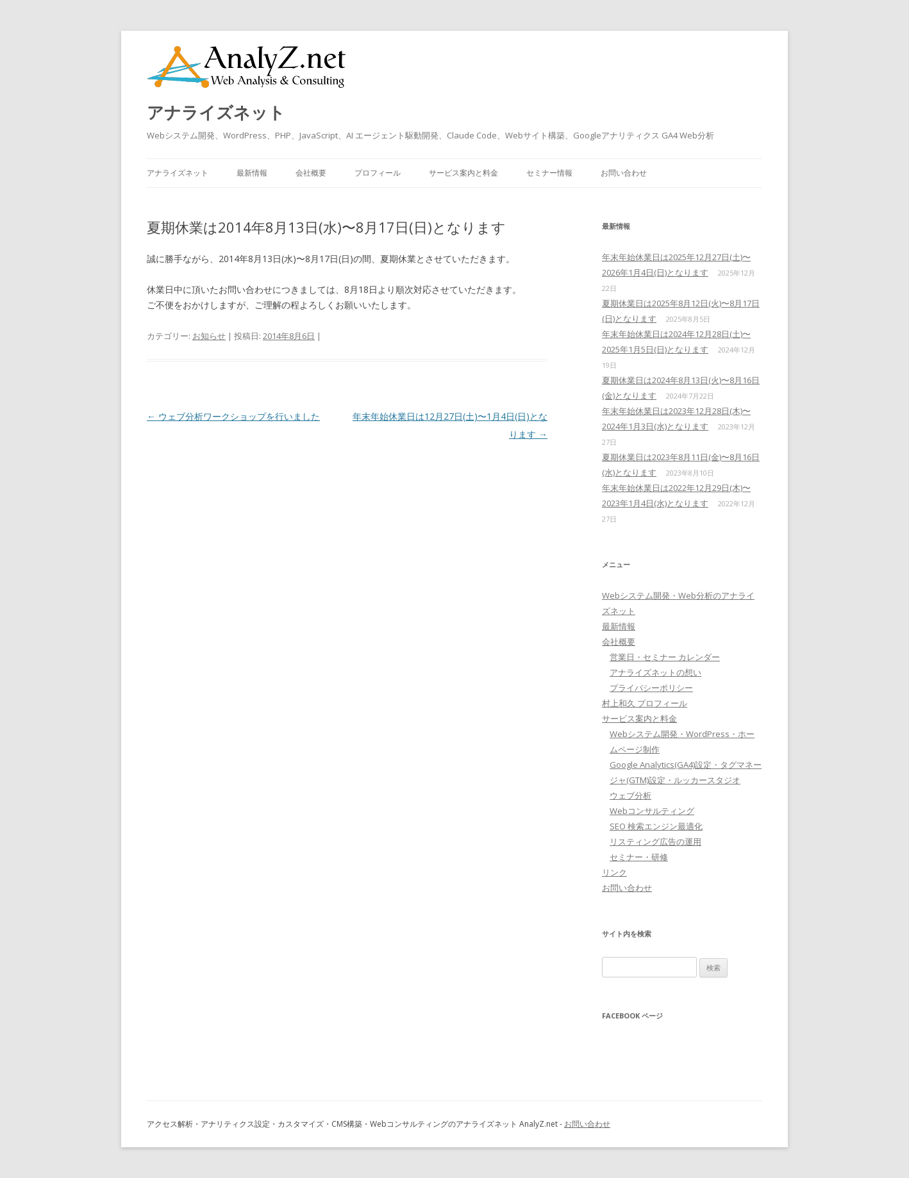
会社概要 (311, 172)
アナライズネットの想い (655, 672)
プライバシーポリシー (651, 687)
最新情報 (252, 172)
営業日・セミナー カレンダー (665, 657)
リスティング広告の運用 (655, 841)
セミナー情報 (549, 172)
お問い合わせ (624, 172)
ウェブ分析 (630, 795)
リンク (614, 872)
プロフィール (377, 172)
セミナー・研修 (639, 857)
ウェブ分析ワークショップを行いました (233, 416)
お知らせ (209, 336)
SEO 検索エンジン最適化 (656, 826)
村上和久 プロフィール (644, 703)
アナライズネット (216, 112)
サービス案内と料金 (463, 172)
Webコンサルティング (652, 811)
